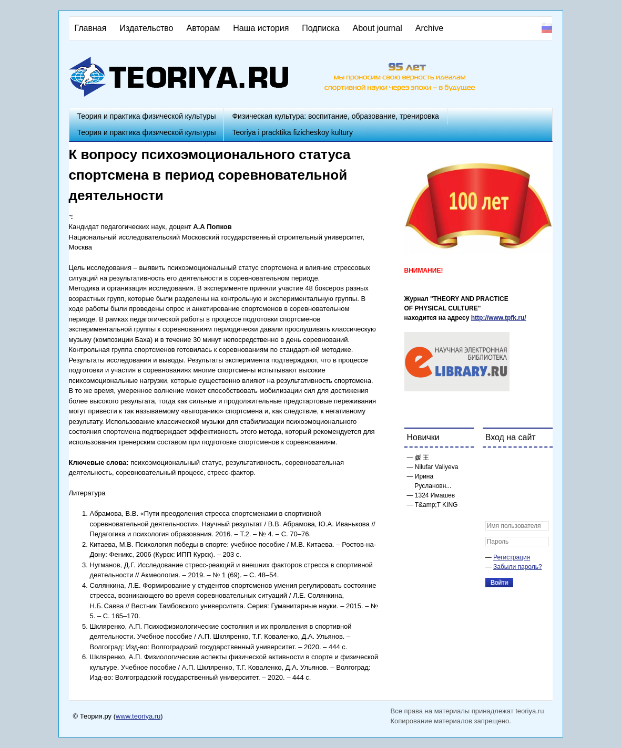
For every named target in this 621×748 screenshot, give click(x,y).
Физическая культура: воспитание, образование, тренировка (335, 116)
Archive (429, 28)
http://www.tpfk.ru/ (498, 317)
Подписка (320, 28)
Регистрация (511, 557)
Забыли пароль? (517, 566)
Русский (547, 28)
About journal (377, 28)
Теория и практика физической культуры (146, 116)
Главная (91, 28)
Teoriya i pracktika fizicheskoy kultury (292, 132)
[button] (493, 462)
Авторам (203, 28)
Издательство (146, 28)
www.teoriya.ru (138, 716)
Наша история (261, 28)
